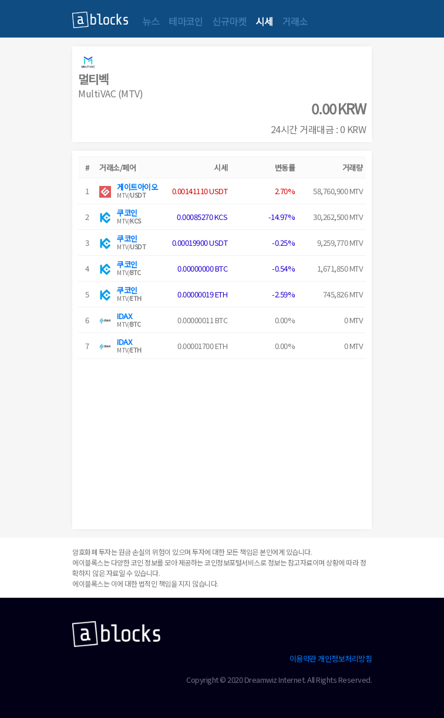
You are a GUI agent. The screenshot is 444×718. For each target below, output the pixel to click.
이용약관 (303, 658)
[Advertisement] (222, 441)
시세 (264, 21)
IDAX (124, 315)
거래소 (295, 21)
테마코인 (186, 21)
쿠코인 (127, 212)
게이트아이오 (137, 186)
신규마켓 (229, 21)
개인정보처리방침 (345, 658)
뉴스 (150, 21)
